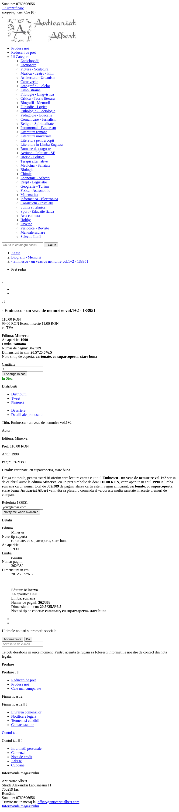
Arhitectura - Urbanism (38, 78)
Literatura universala (36, 136)
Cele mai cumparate (26, 688)
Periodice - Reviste (35, 228)
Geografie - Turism (35, 186)
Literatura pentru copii (37, 140)
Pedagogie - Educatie (36, 115)
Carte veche (29, 82)
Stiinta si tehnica (33, 207)
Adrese (16, 761)
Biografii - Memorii (35, 103)
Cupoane (17, 765)
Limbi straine (31, 90)
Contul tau (9, 733)
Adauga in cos (14, 374)
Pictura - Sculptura (34, 69)
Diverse (26, 224)
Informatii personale (26, 748)
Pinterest (17, 402)
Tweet (15, 398)
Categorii (20, 57)
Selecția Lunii (31, 237)
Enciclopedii (30, 61)
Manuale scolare (33, 232)
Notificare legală (23, 716)
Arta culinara (30, 216)
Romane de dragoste (36, 149)
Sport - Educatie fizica (37, 211)
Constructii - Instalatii (37, 203)
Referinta (9, 502)
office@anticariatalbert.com (58, 802)
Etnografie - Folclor (35, 86)
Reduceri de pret (23, 52)
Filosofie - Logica (34, 107)
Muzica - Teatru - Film (37, 73)
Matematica (29, 195)
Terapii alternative (34, 161)
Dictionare (28, 65)
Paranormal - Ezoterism (38, 128)
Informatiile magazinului (20, 806)
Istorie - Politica (33, 157)
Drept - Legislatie (34, 182)
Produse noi (20, 48)
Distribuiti (19, 394)
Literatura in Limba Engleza (42, 144)
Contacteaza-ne (22, 725)
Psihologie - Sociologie (38, 111)
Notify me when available (21, 512)
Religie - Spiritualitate (37, 124)
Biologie (27, 170)
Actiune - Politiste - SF (38, 153)
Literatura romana (34, 132)
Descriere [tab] (18, 410)
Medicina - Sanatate (35, 165)
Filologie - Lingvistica (37, 94)
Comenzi (18, 753)
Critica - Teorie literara (38, 98)
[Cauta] (22, 244)
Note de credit (21, 757)
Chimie (26, 174)
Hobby (26, 220)
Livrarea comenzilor (26, 712)
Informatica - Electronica (39, 199)
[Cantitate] (22, 369)
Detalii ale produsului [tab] (27, 415)
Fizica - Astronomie (35, 190)
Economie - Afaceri (35, 178)
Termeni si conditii (25, 721)
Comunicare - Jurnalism (38, 119)
